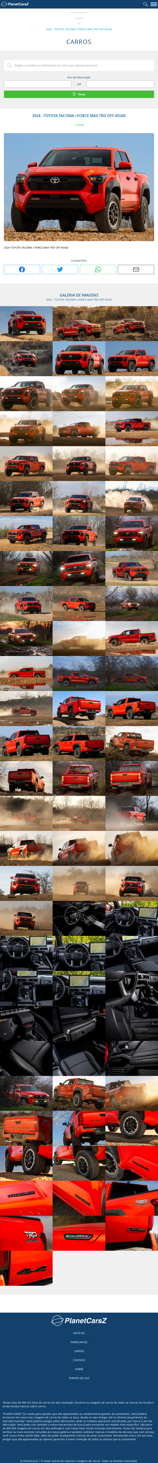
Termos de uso (79, 1378)
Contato (79, 1360)
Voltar (80, 125)
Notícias (79, 1333)
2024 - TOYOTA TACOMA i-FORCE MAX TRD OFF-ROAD (79, 29)
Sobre (79, 1369)
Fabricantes (79, 1342)
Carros (79, 18)
